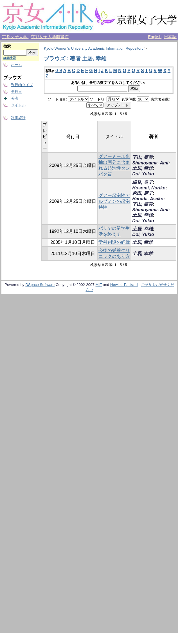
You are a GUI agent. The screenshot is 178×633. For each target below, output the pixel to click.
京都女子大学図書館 (50, 37)
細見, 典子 (142, 182)
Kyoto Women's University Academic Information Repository (93, 48)
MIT (99, 285)
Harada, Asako (147, 198)
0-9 (58, 70)
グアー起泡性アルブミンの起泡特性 (114, 201)
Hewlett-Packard (124, 285)
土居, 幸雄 (142, 168)
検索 (7, 46)
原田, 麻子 (142, 193)
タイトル (18, 105)
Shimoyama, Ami (150, 162)
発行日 (16, 92)
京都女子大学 (15, 37)
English (154, 37)
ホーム (16, 65)
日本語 (170, 37)
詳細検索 (9, 57)
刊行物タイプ (22, 85)
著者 (14, 98)
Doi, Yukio (143, 173)
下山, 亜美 (142, 157)
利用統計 (18, 118)
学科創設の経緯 (114, 242)
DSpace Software (40, 285)
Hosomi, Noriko (148, 187)
